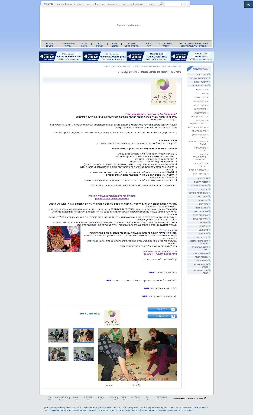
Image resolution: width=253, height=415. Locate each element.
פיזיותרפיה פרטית (88, 398)
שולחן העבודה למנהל (165, 44)
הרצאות (204, 189)
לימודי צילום (200, 109)
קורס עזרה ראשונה (73, 408)
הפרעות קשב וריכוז (199, 185)
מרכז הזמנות (140, 4)
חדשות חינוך (149, 44)
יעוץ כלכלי (120, 410)
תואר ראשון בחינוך (57, 410)
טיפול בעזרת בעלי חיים (54, 408)
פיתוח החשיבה (199, 131)
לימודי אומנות (199, 101)
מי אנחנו (60, 4)
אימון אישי (203, 233)
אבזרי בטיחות (202, 74)
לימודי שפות (200, 112)
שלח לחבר (93, 314)
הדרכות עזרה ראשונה (199, 164)
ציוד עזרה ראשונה (90, 408)
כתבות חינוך (123, 398)
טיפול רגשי (203, 196)
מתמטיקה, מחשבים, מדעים (198, 121)
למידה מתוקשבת (200, 253)
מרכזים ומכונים (198, 116)
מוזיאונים (204, 222)
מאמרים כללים (101, 398)
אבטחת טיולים (72, 410)
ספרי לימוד (203, 200)
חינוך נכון (100, 4)
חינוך (46, 410)
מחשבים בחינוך (201, 208)
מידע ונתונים (114, 44)
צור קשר (90, 4)
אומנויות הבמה (201, 257)
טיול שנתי (203, 226)
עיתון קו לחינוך (126, 4)
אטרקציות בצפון (200, 219)
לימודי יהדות (200, 105)
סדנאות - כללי (199, 173)
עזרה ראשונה (202, 260)
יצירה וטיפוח (200, 97)
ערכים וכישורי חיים (197, 127)
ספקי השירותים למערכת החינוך (145, 66)
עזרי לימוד (203, 204)
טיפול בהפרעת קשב (106, 410)
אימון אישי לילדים (133, 410)
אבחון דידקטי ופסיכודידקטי (161, 398)
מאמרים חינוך (112, 398)
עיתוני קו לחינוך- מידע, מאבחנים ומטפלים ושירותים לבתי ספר (193, 44)
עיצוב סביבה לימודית (198, 193)
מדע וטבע (203, 230)
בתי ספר (146, 398)
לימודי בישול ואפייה (200, 149)
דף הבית (152, 4)
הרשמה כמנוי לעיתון (75, 4)
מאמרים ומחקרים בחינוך (132, 44)
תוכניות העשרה (201, 182)
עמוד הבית (177, 66)
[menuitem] (193, 44)
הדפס (82, 314)
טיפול (203, 93)
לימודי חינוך (203, 178)
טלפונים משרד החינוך (67, 44)
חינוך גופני (201, 89)
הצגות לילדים (161, 410)
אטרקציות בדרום (200, 211)
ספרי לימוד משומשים (88, 410)
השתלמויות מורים (200, 85)
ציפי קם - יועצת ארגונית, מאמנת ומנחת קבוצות (150, 71)
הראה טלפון (162, 316)
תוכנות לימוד (76, 398)
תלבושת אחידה (201, 82)
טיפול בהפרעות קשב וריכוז (61, 398)
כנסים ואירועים (99, 44)
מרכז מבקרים (202, 237)
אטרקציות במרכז (200, 215)
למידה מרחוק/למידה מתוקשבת (199, 157)
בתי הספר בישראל (49, 44)
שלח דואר (162, 309)
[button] (161, 4)
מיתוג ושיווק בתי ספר (198, 78)
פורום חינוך (112, 4)
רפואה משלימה (147, 410)
